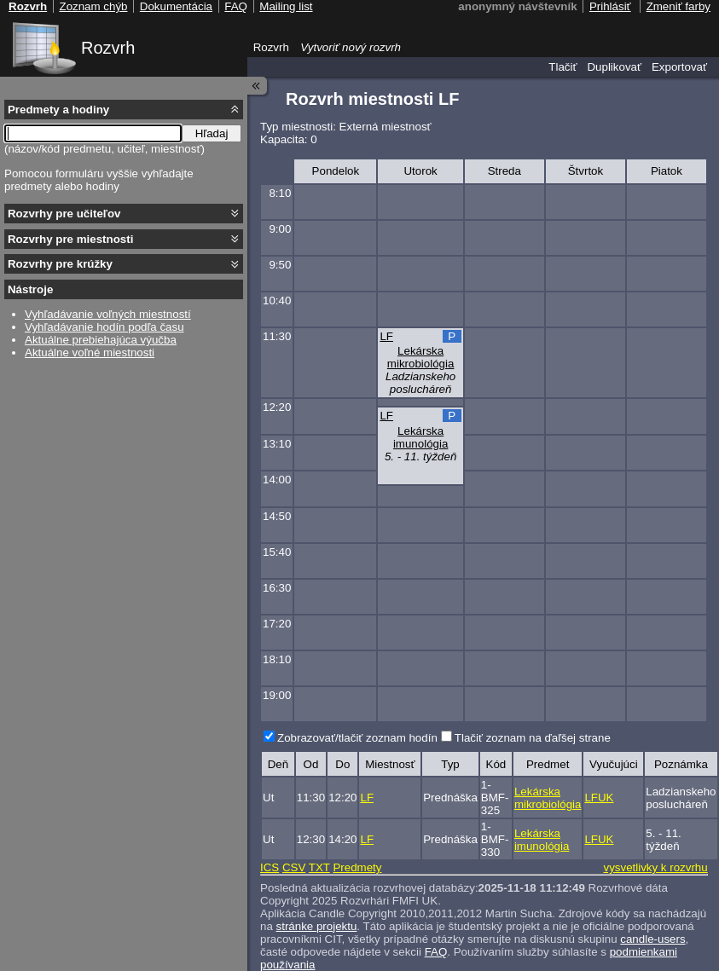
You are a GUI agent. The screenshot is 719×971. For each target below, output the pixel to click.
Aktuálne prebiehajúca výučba (101, 339)
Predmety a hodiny (58, 109)
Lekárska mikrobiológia (421, 357)
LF (386, 336)
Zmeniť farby (678, 6)
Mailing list (285, 6)
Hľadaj (212, 133)
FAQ (436, 951)
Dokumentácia (176, 6)
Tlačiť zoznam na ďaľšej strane (533, 737)
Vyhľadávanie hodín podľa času (104, 327)
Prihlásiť (610, 6)
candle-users (652, 939)
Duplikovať (614, 67)
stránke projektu (316, 926)
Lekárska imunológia (420, 437)
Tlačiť (562, 67)
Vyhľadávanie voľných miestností (108, 314)
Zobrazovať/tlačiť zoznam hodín (357, 737)
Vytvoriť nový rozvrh (350, 47)
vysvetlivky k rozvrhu (655, 867)
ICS (269, 867)
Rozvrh (108, 47)
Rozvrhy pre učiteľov (64, 213)
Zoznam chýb (93, 6)
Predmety (357, 867)
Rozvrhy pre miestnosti (70, 239)
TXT (319, 867)
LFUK (598, 797)
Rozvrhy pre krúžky (60, 263)
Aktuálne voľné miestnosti (89, 352)
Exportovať (679, 67)
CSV (293, 867)
